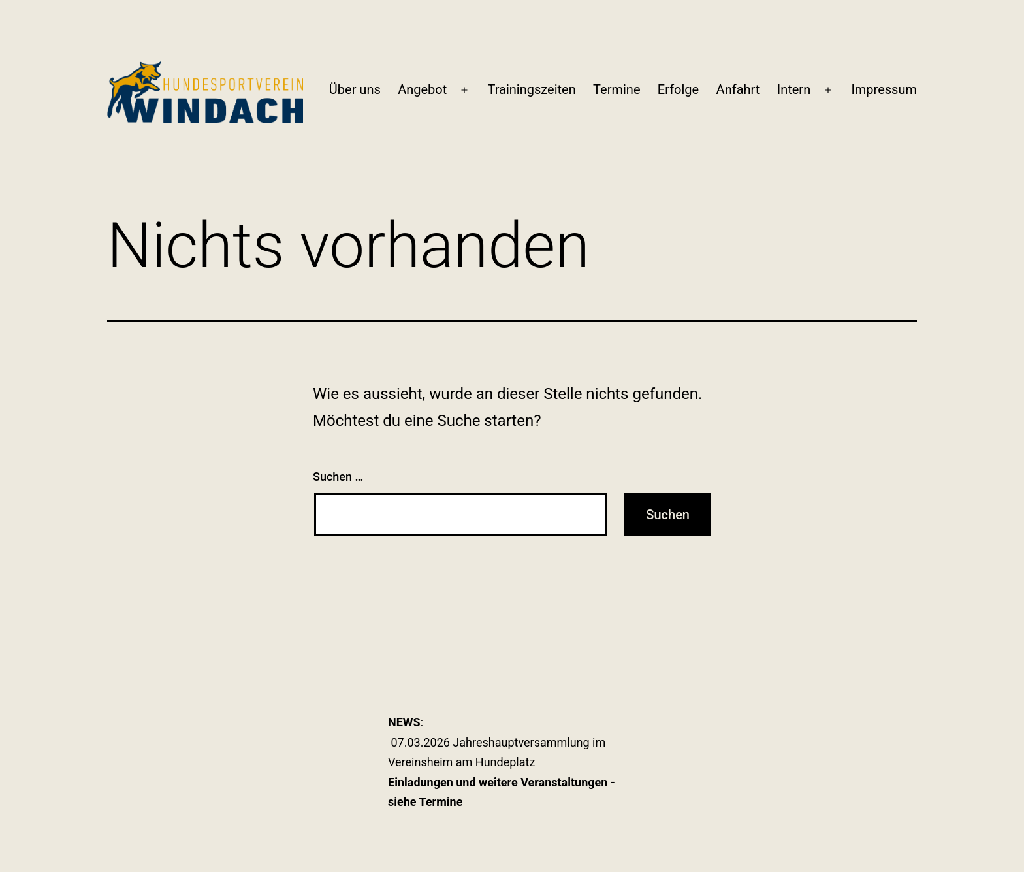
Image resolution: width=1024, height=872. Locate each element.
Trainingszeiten (531, 89)
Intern (793, 89)
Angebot (422, 89)
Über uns (355, 89)
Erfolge (678, 89)
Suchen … (338, 476)
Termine (616, 89)
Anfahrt (738, 89)
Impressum (884, 89)
